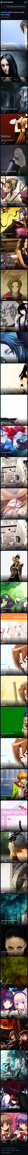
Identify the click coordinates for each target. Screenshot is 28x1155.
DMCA (12, 1150)
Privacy (17, 1150)
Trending (8, 1150)
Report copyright (6, 1152)
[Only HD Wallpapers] (7, 2)
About (3, 1150)
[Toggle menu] (25, 2)
